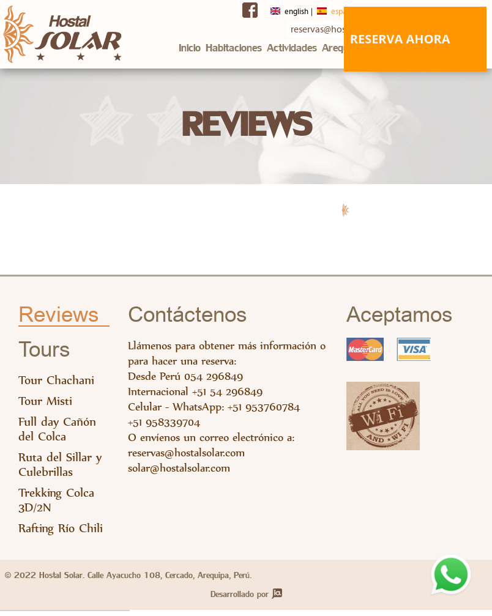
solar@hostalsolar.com (179, 472)
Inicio (190, 48)
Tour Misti (45, 406)
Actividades (292, 48)
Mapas (381, 48)
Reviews (58, 320)
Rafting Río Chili (60, 533)
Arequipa (342, 48)
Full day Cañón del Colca (57, 434)
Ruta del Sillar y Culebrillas (60, 469)
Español (314, 11)
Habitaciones (234, 48)
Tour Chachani (56, 385)
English (257, 11)
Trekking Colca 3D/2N (56, 505)
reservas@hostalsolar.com (186, 457)
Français (372, 11)
